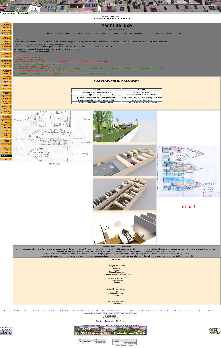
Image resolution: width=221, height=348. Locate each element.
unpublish (130, 345)
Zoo (130, 312)
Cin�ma (62, 310)
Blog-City (99, 321)
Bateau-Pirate (14, 310)
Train (120, 312)
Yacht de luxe (125, 312)
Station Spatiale (114, 312)
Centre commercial (29, 310)
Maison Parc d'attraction (181, 310)
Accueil (2, 310)
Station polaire (106, 312)
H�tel (113, 310)
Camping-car (21, 310)
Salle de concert (98, 312)
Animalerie (7, 310)
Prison (210, 310)
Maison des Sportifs (147, 310)
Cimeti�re (56, 310)
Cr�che (75, 310)
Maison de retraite (126, 310)
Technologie (109, 321)
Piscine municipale (203, 310)
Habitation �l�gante (102, 310)
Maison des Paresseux (136, 310)
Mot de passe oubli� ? (121, 345)
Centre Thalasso (38, 310)
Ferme (79, 310)
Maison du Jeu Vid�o (157, 310)
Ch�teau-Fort (46, 310)
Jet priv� (118, 310)
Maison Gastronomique (169, 310)
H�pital (110, 310)
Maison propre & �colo (193, 310)
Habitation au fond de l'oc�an (89, 310)
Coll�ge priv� (68, 310)
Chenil (52, 310)
